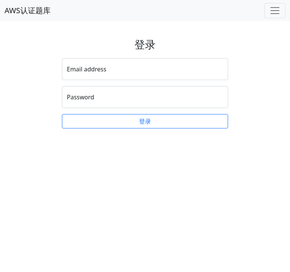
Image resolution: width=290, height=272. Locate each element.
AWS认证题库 (28, 10)
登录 (145, 121)
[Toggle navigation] (274, 10)
